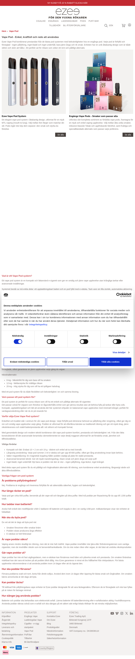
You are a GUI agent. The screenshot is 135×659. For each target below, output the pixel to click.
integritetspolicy (38, 324)
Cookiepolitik (7, 638)
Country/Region (46, 648)
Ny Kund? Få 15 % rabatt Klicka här (67, 3)
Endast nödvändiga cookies (24, 361)
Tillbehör (55, 25)
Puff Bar (93, 21)
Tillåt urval (67, 361)
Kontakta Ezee (53, 616)
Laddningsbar (69, 21)
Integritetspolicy (9, 623)
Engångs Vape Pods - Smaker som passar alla (93, 116)
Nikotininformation (55, 631)
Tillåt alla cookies (110, 361)
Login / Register (129, 24)
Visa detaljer (119, 352)
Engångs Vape (31, 616)
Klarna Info (7, 642)
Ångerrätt (6, 620)
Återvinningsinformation (12, 634)
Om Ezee (51, 620)
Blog (49, 623)
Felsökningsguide (55, 634)
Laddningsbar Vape (33, 620)
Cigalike (41, 21)
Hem (4, 31)
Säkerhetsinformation (56, 638)
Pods (83, 21)
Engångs (53, 21)
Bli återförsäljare (74, 25)
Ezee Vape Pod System (14, 116)
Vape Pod (13, 31)
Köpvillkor (6, 616)
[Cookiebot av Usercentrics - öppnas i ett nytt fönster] (118, 295)
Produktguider (53, 627)
